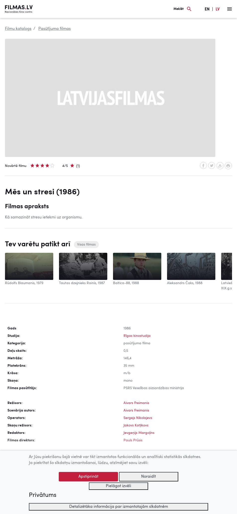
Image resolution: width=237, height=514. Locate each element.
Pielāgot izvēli (118, 486)
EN (207, 9)
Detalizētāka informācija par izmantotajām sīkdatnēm (118, 507)
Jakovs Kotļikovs (135, 425)
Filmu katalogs (18, 29)
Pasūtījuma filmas (54, 29)
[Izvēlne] (229, 9)
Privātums (42, 495)
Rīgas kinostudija (137, 336)
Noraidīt (148, 477)
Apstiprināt (88, 477)
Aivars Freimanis (136, 403)
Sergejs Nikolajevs (137, 418)
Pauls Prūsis (132, 440)
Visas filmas (86, 244)
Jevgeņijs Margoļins (138, 433)
